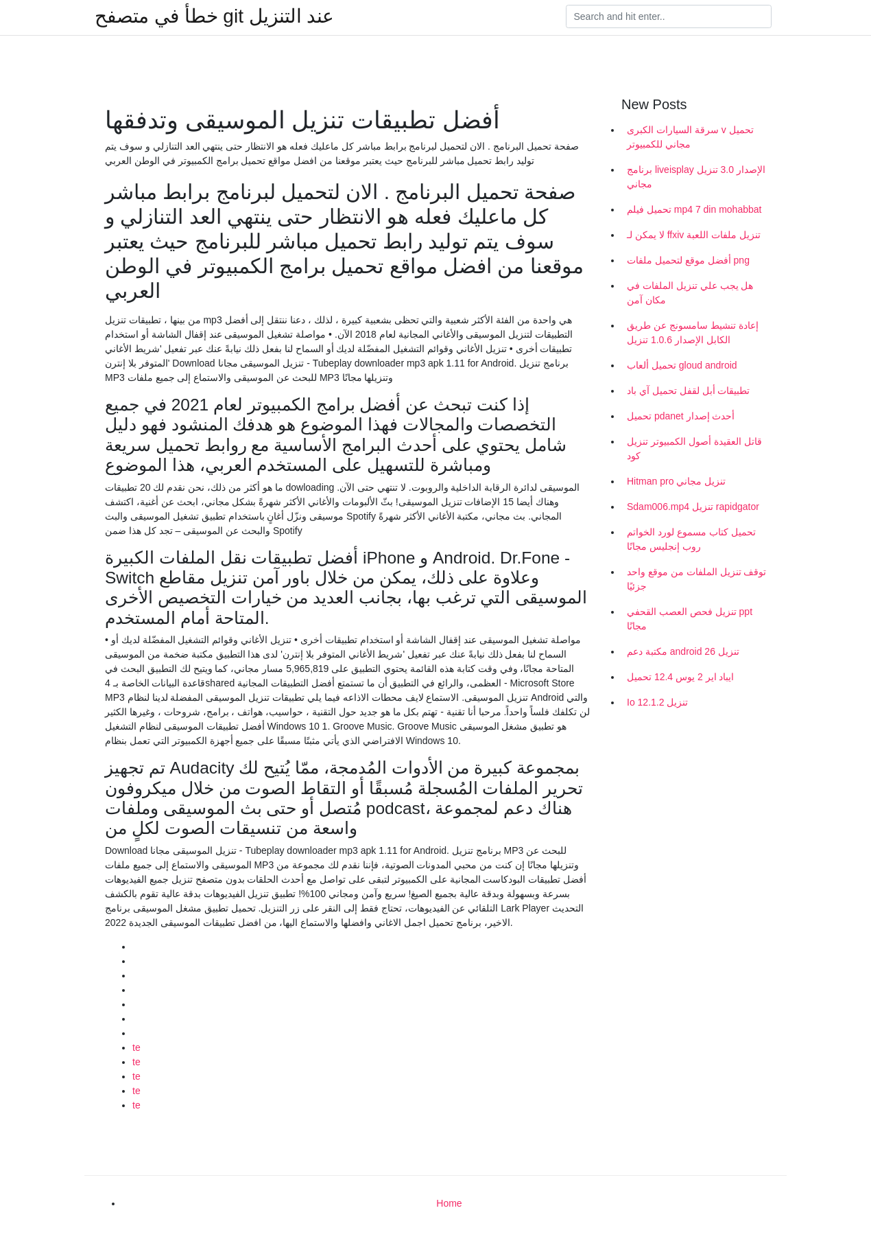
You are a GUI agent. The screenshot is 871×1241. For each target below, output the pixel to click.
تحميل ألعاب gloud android (682, 365)
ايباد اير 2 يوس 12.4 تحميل (681, 676)
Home (449, 1203)
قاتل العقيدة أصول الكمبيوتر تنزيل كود (694, 448)
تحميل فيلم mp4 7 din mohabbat (694, 209)
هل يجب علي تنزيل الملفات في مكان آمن (690, 292)
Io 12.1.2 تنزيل (657, 702)
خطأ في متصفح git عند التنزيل (214, 16)
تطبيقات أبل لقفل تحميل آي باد (688, 390)
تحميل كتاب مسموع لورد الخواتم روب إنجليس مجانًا (691, 539)
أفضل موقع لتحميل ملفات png (688, 260)
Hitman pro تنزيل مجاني (676, 481)
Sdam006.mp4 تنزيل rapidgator (693, 506)
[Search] (669, 16)
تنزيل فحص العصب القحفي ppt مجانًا (689, 618)
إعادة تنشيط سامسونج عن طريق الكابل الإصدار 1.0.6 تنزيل (693, 332)
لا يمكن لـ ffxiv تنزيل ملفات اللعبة (694, 234)
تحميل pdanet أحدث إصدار (681, 415)
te (136, 1047)
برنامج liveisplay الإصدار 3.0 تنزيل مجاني (696, 176)
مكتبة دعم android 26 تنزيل (683, 651)
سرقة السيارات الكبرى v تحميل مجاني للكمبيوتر (690, 137)
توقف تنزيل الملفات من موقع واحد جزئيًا (696, 579)
